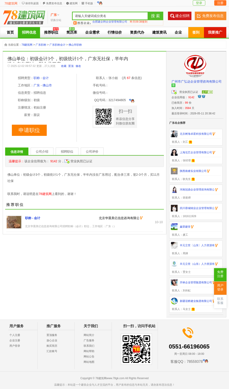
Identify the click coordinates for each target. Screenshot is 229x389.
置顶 (71, 66)
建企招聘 (182, 16)
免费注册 (220, 274)
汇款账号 (52, 351)
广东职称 (41, 44)
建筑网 (74, 3)
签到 (195, 32)
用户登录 (14, 345)
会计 (45, 78)
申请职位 (29, 130)
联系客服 (220, 301)
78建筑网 (10, 3)
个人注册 (14, 335)
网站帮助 (89, 351)
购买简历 (52, 345)
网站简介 (89, 335)
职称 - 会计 (32, 218)
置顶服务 (52, 335)
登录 (199, 3)
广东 (37, 85)
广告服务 (89, 340)
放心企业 (52, 340)
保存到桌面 (32, 3)
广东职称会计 (57, 44)
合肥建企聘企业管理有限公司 (109, 22)
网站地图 (89, 361)
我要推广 (215, 32)
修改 (78, 66)
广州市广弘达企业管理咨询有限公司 (197, 81)
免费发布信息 (54, 3)
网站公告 (89, 356)
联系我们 (89, 345)
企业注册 (14, 340)
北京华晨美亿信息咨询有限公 (119, 218)
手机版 (89, 3)
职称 (37, 78)
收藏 (63, 66)
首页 (10, 32)
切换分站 (56, 20)
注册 (220, 3)
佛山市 (47, 85)
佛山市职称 (75, 44)
